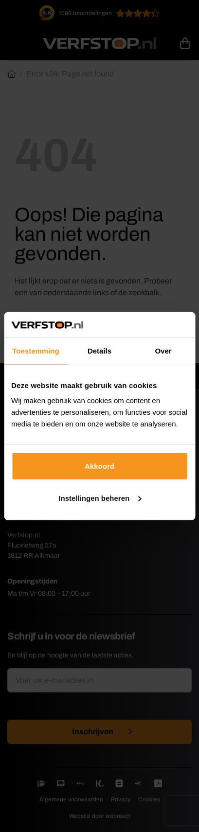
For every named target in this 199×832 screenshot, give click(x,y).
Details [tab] (99, 351)
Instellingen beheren (99, 498)
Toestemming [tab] (35, 351)
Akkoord (99, 466)
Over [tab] (163, 351)
